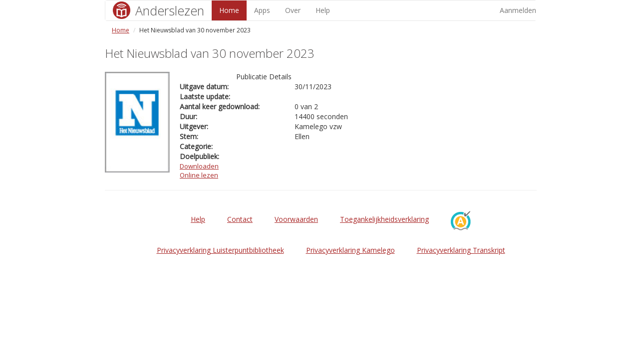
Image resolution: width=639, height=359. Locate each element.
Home (229, 10)
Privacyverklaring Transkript (461, 250)
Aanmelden (518, 10)
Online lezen (199, 175)
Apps (262, 10)
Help (323, 10)
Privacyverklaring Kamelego (350, 250)
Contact (240, 219)
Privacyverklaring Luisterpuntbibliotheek (220, 250)
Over (293, 10)
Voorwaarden (296, 219)
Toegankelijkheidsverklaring (384, 219)
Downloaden (199, 166)
